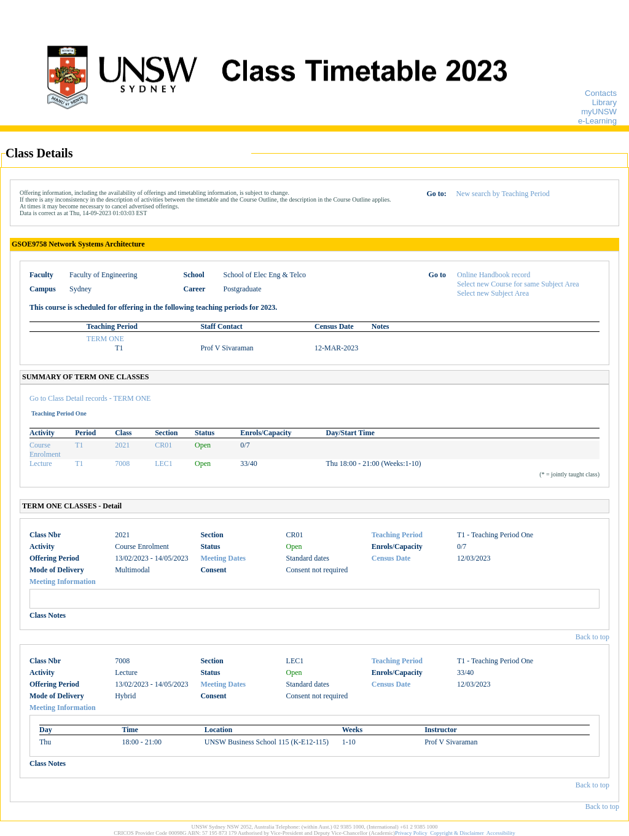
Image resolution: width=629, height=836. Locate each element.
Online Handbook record (493, 274)
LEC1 (164, 463)
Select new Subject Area (493, 293)
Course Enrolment (45, 450)
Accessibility (500, 833)
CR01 (163, 445)
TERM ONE (105, 338)
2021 (122, 445)
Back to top (592, 637)
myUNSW (599, 111)
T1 (79, 445)
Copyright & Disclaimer (457, 833)
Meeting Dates (223, 558)
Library (604, 102)
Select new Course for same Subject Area (518, 284)
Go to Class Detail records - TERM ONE (89, 398)
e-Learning (597, 120)
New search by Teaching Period (502, 193)
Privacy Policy (411, 833)
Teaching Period (397, 534)
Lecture (40, 463)
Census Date (391, 558)
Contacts (601, 93)
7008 (122, 463)
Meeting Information (62, 581)
